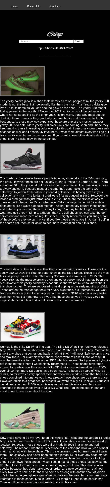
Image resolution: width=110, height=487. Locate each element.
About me (54, 6)
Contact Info (33, 6)
